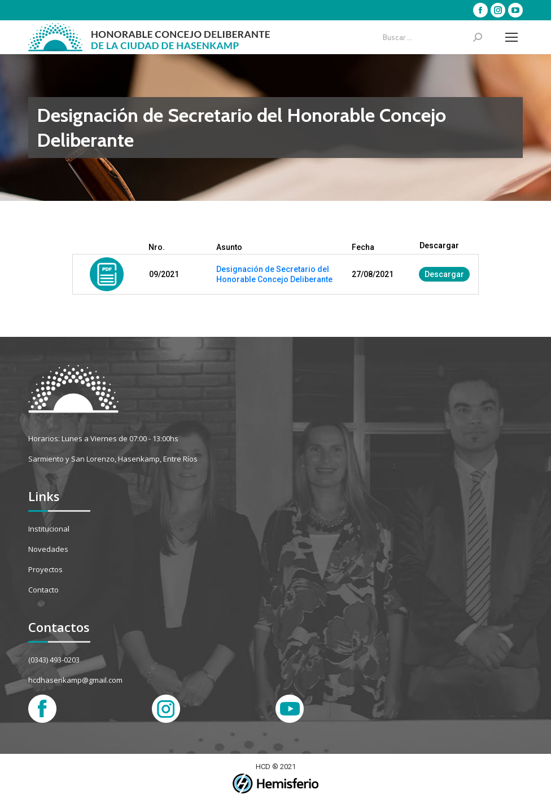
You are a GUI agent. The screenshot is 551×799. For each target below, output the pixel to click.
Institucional (48, 529)
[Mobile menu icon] (511, 37)
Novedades (48, 549)
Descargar (444, 274)
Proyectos (45, 569)
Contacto (43, 590)
